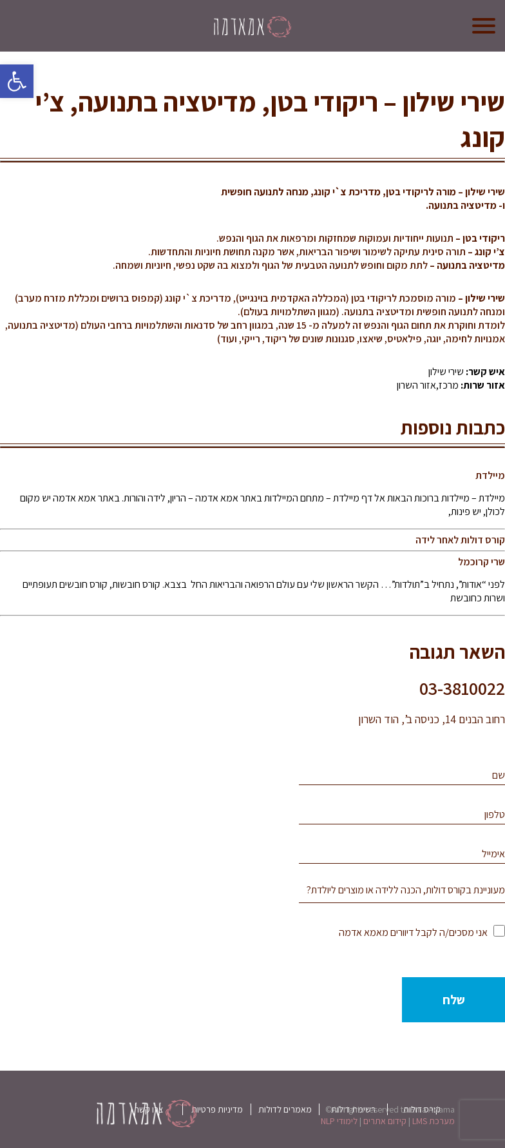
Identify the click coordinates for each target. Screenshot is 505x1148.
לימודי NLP (339, 1121)
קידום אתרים (384, 1121)
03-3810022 (462, 688)
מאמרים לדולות (285, 1109)
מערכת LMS (433, 1121)
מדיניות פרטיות (217, 1109)
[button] (16, 81)
